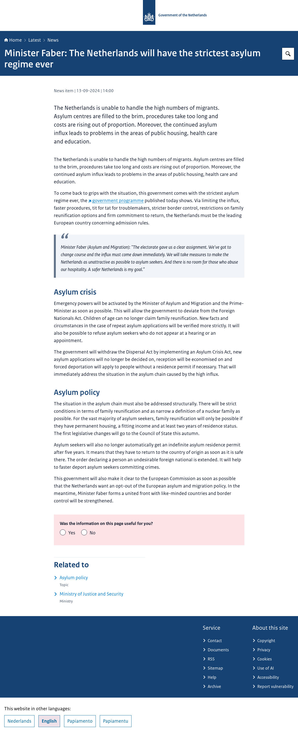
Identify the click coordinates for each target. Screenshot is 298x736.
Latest (34, 40)
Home (13, 40)
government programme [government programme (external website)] (116, 201)
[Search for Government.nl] (288, 54)
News (53, 40)
